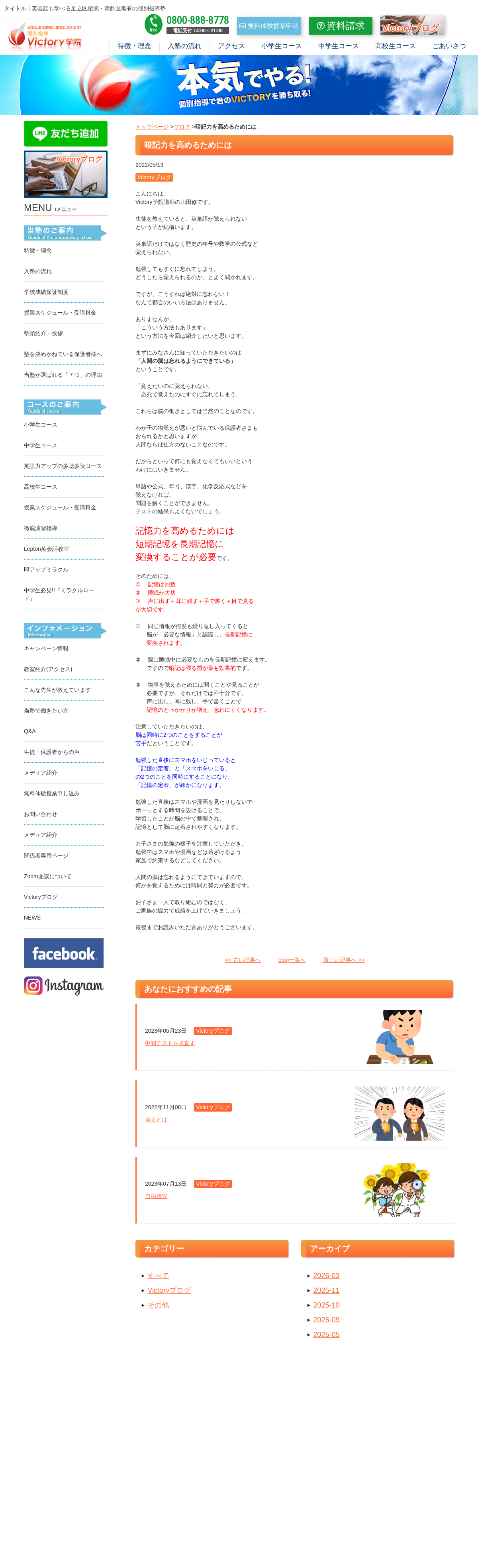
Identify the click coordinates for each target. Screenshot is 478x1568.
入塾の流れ (185, 46)
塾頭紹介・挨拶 (43, 335)
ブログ (182, 128)
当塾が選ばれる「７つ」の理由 (63, 376)
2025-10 (326, 1307)
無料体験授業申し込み (52, 795)
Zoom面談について (48, 878)
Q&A (30, 733)
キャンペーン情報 (46, 650)
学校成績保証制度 (46, 293)
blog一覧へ (292, 961)
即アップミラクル (46, 571)
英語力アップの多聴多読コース (63, 467)
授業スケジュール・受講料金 (60, 314)
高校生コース (395, 46)
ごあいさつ (449, 46)
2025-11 (326, 1292)
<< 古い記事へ (243, 961)
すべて (158, 1277)
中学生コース (338, 46)
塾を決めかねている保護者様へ (63, 355)
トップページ (152, 128)
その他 (158, 1307)
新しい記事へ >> (343, 961)
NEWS (32, 919)
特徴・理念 (134, 46)
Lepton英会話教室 (46, 550)
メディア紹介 (40, 774)
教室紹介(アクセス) (48, 671)
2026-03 (326, 1277)
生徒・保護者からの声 (52, 753)
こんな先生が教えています (57, 691)
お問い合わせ (40, 815)
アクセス (231, 46)
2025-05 (326, 1336)
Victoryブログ (169, 1292)
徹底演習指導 (40, 530)
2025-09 (326, 1321)
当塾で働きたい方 (46, 712)
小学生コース (281, 46)
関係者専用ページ (46, 857)
